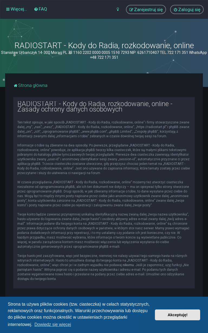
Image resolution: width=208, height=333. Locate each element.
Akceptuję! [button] (178, 315)
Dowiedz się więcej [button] (52, 324)
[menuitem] (40, 9)
